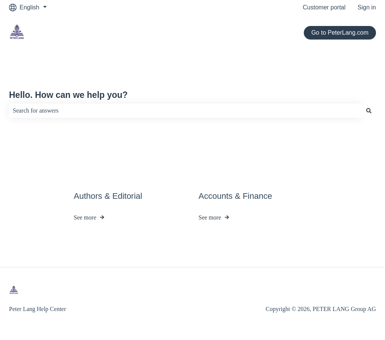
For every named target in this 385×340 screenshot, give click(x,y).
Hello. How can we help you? (68, 95)
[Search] (369, 111)
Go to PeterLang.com (339, 32)
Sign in (367, 7)
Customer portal (324, 7)
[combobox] (185, 111)
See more (85, 218)
